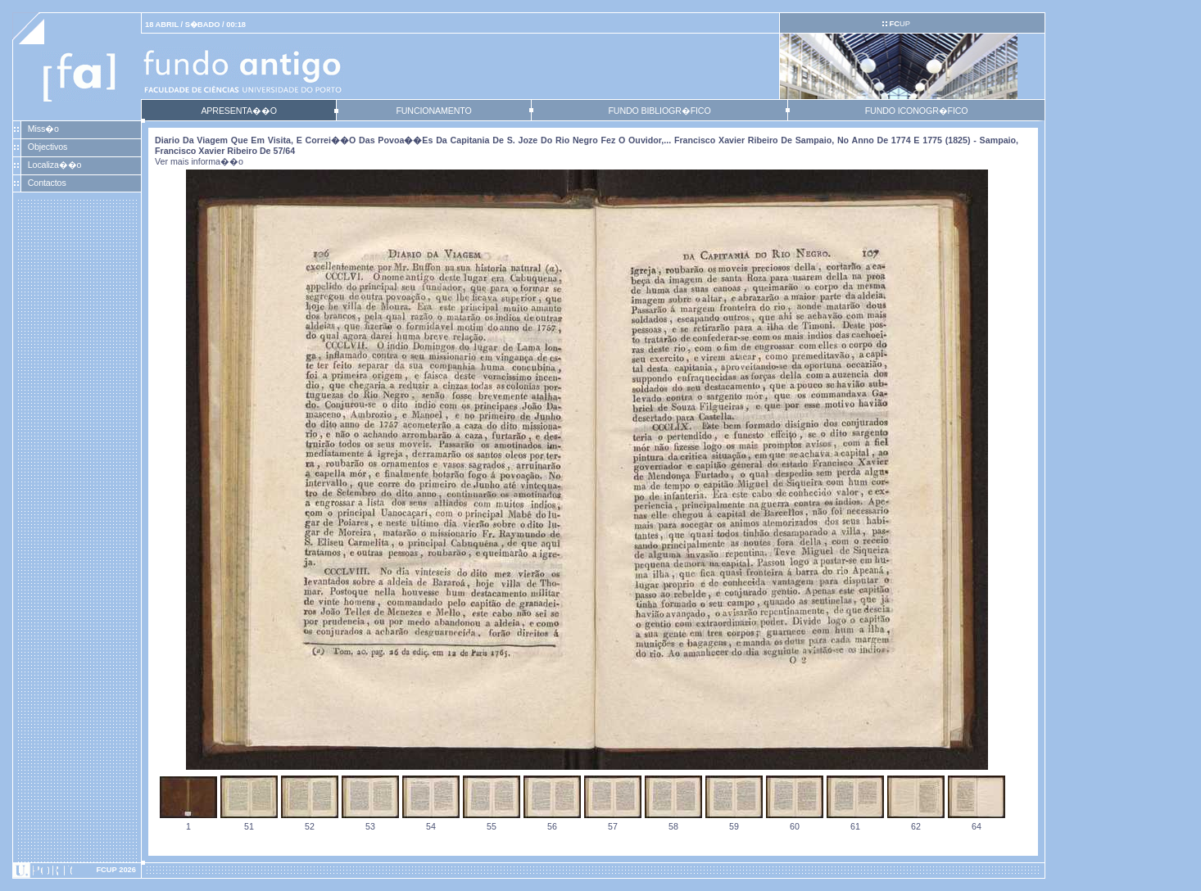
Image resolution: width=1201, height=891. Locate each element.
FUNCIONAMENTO (433, 110)
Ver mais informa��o (199, 161)
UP (899, 24)
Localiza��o (55, 165)
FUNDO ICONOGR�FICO (916, 110)
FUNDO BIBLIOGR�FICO (659, 110)
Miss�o (43, 128)
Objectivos (47, 147)
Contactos (47, 183)
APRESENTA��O (238, 110)
